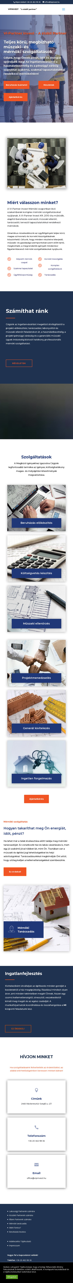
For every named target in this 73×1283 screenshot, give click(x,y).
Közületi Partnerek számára (21, 1215)
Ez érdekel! (15, 871)
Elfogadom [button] (12, 1277)
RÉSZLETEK (19, 363)
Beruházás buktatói (16, 85)
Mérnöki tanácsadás (18, 1223)
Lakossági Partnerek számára (22, 1211)
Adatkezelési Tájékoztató (20, 1241)
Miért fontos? (15, 1227)
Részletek (49, 85)
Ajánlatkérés (15, 97)
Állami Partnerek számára (20, 1219)
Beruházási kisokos (17, 1232)
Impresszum (14, 1245)
